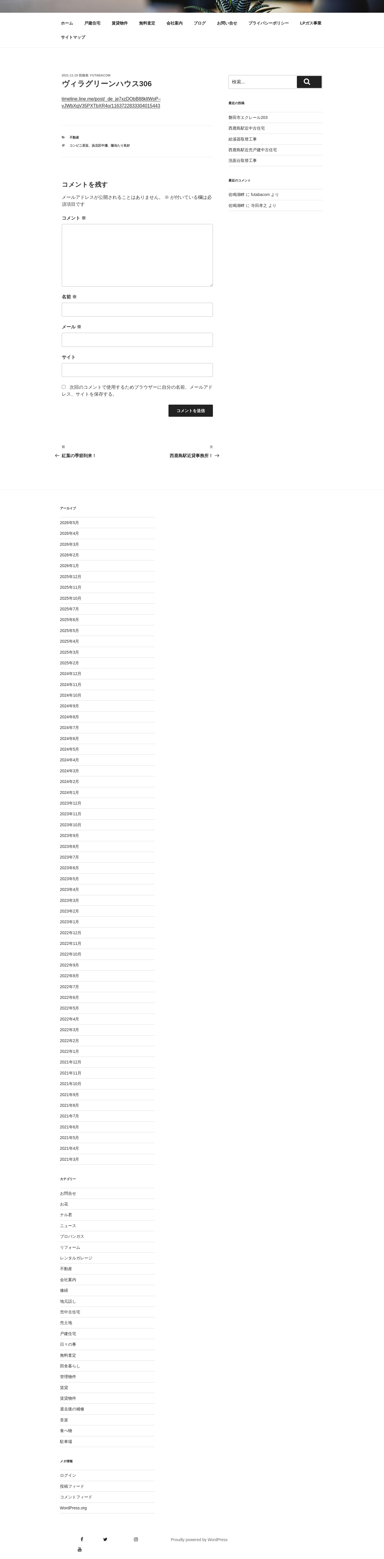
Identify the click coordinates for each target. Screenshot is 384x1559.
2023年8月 (69, 846)
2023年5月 (69, 878)
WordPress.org (73, 1508)
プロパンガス (72, 1236)
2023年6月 (69, 868)
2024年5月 (69, 749)
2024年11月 (71, 684)
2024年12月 (71, 673)
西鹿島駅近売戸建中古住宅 (252, 149)
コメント (74, 218)
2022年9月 (69, 965)
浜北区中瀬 (100, 145)
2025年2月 (69, 663)
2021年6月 (69, 1127)
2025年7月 (69, 609)
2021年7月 (69, 1116)
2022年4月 (69, 1019)
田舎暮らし (70, 1366)
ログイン (68, 1475)
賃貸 (64, 1387)
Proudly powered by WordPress (199, 1539)
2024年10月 (71, 695)
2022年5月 (69, 1008)
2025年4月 (69, 641)
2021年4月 (69, 1148)
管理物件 (68, 1376)
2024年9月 (69, 706)
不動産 (74, 137)
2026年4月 (69, 533)
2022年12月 (71, 932)
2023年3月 (69, 900)
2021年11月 (71, 1073)
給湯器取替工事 (242, 139)
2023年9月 (69, 835)
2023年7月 (69, 857)
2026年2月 (69, 555)
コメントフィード (76, 1497)
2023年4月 (69, 889)
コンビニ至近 (79, 145)
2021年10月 (71, 1083)
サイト (69, 357)
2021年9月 (69, 1094)
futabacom (100, 75)
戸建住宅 (92, 23)
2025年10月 (71, 598)
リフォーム (70, 1247)
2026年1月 (69, 565)
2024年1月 (69, 792)
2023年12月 (71, 803)
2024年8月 (69, 717)
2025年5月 (69, 630)
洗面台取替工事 (242, 160)
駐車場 (66, 1441)
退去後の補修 (72, 1409)
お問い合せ (227, 23)
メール (71, 326)
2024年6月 (69, 738)
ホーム (67, 23)
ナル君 (66, 1214)
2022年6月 (69, 997)
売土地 (66, 1322)
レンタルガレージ (76, 1258)
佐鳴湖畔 (236, 194)
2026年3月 (69, 544)
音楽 (64, 1420)
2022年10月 (71, 954)
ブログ (200, 23)
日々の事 (68, 1344)
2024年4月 (69, 760)
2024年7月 (69, 727)
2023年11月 (71, 814)
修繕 (64, 1290)
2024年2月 (69, 781)
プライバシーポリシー (268, 23)
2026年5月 (69, 522)
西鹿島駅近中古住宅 (246, 128)
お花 (64, 1204)
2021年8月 (69, 1105)
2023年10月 (71, 825)
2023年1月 (69, 921)
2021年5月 (69, 1137)
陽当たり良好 (120, 145)
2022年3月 (69, 1029)
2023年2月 (69, 911)
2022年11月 (71, 943)
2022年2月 (69, 1040)
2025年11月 (71, 587)
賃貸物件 (120, 23)
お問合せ (68, 1193)
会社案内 (174, 23)
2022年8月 (69, 975)
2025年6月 (69, 619)
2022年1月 (69, 1051)
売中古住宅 (70, 1312)
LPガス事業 (310, 23)
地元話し (68, 1301)
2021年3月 (69, 1159)
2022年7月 (69, 986)
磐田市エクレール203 (247, 117)
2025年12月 (71, 576)
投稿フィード (72, 1486)
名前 (69, 296)
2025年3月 (69, 652)
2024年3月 (69, 771)
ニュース (68, 1225)
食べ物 (66, 1430)
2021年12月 (71, 1062)
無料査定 (147, 23)
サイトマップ (73, 37)
